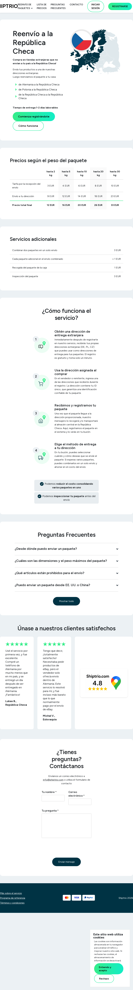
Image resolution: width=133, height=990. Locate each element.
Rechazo (104, 978)
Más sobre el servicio (11, 893)
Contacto (76, 4)
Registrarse (120, 6)
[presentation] (65, 848)
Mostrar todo (66, 601)
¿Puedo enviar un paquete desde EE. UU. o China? (66, 585)
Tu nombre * (49, 792)
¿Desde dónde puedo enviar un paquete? (66, 549)
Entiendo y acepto (105, 969)
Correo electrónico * (76, 794)
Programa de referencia (12, 898)
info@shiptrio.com (53, 779)
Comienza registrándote (33, 116)
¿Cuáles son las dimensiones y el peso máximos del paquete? (66, 561)
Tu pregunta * (50, 810)
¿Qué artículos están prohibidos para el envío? (66, 573)
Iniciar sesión (95, 6)
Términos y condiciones (12, 903)
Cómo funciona (28, 125)
